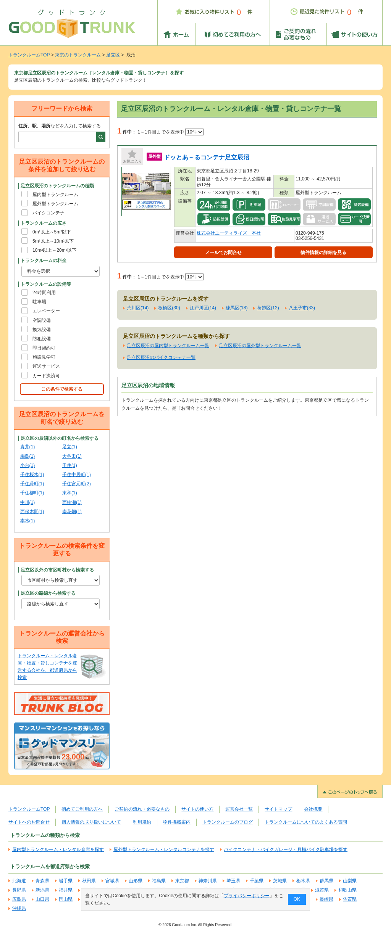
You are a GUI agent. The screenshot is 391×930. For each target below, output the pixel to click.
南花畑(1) (72, 511)
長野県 (19, 890)
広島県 (19, 899)
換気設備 (41, 329)
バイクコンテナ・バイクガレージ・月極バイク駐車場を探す (285, 849)
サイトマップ (278, 809)
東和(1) (69, 493)
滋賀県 (322, 890)
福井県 (66, 890)
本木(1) (27, 520)
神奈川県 (208, 880)
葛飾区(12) (268, 308)
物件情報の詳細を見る (323, 252)
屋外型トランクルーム (55, 203)
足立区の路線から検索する (48, 593)
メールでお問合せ (223, 252)
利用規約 (142, 822)
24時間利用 (44, 292)
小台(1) (27, 465)
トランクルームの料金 (43, 260)
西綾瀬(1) (72, 502)
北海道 (19, 880)
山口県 (42, 899)
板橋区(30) (169, 308)
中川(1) (27, 502)
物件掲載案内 (177, 822)
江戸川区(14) (203, 308)
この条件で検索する (61, 389)
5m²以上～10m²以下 (53, 241)
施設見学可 (43, 357)
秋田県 (89, 880)
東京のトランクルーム (78, 55)
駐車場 (39, 301)
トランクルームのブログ (227, 822)
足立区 (113, 55)
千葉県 (256, 880)
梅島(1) (27, 456)
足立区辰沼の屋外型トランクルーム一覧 (260, 345)
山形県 (135, 880)
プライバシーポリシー (247, 895)
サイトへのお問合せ (29, 822)
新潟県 (42, 890)
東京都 (182, 880)
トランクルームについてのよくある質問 (306, 822)
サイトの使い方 (197, 809)
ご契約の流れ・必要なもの (142, 809)
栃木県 (303, 880)
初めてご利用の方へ (82, 809)
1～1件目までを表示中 (170, 132)
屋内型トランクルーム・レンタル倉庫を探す (58, 849)
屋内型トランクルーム (55, 194)
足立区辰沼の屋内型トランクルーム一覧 (168, 345)
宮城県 (112, 880)
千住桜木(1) (32, 474)
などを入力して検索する (59, 126)
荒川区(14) (138, 308)
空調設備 (41, 320)
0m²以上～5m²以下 (51, 232)
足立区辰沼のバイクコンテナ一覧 (161, 357)
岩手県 (66, 880)
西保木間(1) (32, 511)
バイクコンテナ (48, 213)
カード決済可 (46, 375)
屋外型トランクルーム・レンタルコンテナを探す (163, 849)
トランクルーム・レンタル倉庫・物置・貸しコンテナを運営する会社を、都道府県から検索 (47, 667)
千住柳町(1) (32, 493)
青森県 (42, 880)
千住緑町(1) (32, 483)
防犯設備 (41, 338)
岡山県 (66, 899)
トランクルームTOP (29, 55)
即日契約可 (43, 348)
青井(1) (27, 446)
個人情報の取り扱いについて (91, 822)
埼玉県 (233, 880)
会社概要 (313, 809)
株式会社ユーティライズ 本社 (229, 233)
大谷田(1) (72, 456)
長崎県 (326, 899)
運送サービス (46, 366)
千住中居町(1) (76, 474)
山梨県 (350, 880)
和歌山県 (347, 890)
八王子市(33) (302, 308)
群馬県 (326, 880)
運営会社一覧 (239, 809)
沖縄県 (19, 908)
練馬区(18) (236, 308)
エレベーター (46, 311)
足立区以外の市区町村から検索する (57, 570)
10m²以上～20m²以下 (54, 250)
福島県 (159, 880)
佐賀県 (350, 899)
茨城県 (280, 880)
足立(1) (69, 446)
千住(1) (69, 465)
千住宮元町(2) (76, 483)
